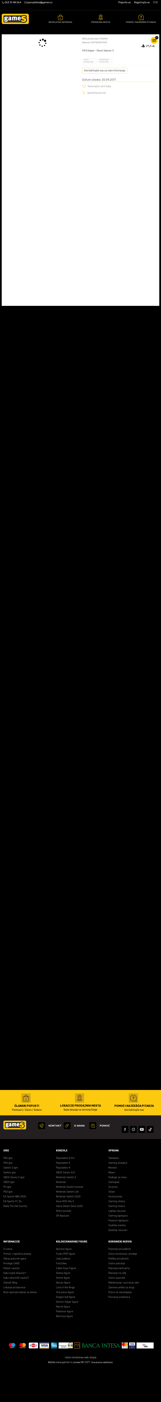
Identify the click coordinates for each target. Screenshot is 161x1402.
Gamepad (113, 1216)
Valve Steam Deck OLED (69, 1240)
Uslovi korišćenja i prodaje (122, 1288)
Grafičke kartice (117, 1259)
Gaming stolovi (116, 1240)
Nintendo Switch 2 (66, 1211)
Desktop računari (117, 1264)
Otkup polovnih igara (14, 1293)
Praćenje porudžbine (119, 1283)
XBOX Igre (9, 1216)
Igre (40, 38)
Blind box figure (64, 1350)
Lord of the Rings (65, 1321)
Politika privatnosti (118, 1293)
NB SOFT (85, 1396)
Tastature (113, 1192)
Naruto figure (63, 1317)
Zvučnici (113, 1221)
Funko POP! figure (65, 1288)
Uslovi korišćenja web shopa (80, 1391)
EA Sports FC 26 (12, 1235)
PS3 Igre (8, 1226)
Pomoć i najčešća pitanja (17, 1288)
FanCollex (61, 1297)
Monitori (112, 1202)
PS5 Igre (8, 1192)
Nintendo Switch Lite (67, 1226)
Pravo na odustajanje (120, 1326)
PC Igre (7, 1221)
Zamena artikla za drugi (121, 1321)
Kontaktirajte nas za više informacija (104, 104)
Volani (111, 1226)
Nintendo (61, 1216)
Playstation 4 (63, 1202)
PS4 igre (49, 38)
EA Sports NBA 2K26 (14, 1230)
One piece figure (65, 1326)
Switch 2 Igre (10, 1202)
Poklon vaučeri (11, 1302)
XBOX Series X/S (65, 1206)
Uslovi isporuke (116, 1312)
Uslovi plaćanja (116, 1297)
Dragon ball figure (65, 1331)
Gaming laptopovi (118, 1250)
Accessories (115, 1230)
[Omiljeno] (155, 2)
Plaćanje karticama (118, 1302)
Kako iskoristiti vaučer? (16, 1312)
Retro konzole (63, 1245)
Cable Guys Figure (66, 1302)
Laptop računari (117, 1245)
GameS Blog (10, 1317)
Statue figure (63, 1307)
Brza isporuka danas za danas (20, 1326)
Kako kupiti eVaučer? (14, 1307)
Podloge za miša (117, 1211)
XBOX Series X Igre (13, 1211)
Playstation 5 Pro (65, 1192)
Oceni (89, 65)
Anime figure (63, 1312)
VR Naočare (62, 1250)
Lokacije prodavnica (14, 1321)
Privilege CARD (11, 1297)
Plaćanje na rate (117, 1307)
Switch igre (9, 1206)
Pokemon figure (64, 1345)
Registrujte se (142, 2)
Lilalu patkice (63, 1293)
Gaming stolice (116, 1235)
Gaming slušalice (117, 1197)
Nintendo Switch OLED (68, 1230)
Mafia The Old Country (15, 1240)
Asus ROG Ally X (65, 1235)
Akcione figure (64, 1283)
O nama (7, 1283)
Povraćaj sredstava (119, 1331)
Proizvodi (30, 38)
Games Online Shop (12, 38)
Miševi (111, 1206)
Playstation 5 (63, 1197)
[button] (96, 121)
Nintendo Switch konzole (69, 1221)
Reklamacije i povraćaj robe (123, 1317)
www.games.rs (64, 1396)
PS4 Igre (8, 1197)
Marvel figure (63, 1341)
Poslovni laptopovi (118, 1254)
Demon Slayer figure (67, 1336)
